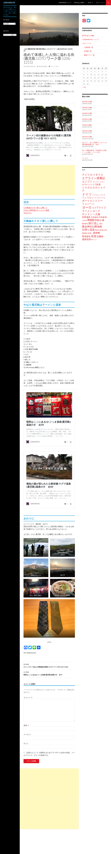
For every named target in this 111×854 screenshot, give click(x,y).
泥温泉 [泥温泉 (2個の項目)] (102, 230)
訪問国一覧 (88, 51)
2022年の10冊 (87, 113)
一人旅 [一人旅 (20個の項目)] (96, 214)
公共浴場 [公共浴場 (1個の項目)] (84, 220)
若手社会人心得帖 (79, 2)
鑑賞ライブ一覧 (89, 55)
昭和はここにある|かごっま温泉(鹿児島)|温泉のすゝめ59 (49, 673)
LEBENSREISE (9, 2)
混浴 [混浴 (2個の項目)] (105, 230)
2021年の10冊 (87, 131)
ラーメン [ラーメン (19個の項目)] (87, 210)
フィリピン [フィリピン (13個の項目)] (88, 197)
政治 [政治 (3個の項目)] (100, 223)
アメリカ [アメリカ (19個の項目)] (87, 174)
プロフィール (99, 2)
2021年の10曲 (87, 137)
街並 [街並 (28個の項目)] (93, 236)
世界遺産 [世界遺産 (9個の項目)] (86, 217)
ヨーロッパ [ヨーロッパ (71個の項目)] (90, 207)
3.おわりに (28, 213)
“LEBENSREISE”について (64, 2)
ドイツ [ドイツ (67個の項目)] (87, 194)
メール (27, 734)
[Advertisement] (49, 180)
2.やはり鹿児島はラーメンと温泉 (36, 210)
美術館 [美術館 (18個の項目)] (96, 232)
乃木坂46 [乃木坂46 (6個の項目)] (94, 217)
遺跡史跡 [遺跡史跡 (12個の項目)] (86, 239)
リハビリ (85, 158)
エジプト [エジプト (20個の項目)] (87, 181)
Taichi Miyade (42, 66)
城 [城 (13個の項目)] (103, 220)
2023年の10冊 (87, 102)
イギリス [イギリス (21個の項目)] (98, 174)
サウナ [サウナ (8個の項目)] (85, 184)
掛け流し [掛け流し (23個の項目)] (93, 223)
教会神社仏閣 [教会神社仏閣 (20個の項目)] (89, 226)
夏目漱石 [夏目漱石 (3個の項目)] (85, 223)
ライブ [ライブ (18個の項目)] (102, 207)
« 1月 (84, 87)
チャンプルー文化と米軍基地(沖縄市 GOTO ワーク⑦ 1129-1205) (49, 665)
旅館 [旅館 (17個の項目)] (99, 226)
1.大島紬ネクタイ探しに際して (35, 208)
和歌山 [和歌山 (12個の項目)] (98, 220)
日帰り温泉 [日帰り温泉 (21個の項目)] (88, 229)
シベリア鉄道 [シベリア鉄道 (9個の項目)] (94, 184)
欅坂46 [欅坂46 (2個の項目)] (97, 230)
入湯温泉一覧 (88, 47)
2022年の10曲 (87, 119)
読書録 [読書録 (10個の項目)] (100, 236)
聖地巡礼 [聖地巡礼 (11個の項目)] (86, 236)
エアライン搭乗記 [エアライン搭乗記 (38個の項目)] (93, 178)
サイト (26, 743)
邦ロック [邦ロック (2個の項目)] (94, 239)
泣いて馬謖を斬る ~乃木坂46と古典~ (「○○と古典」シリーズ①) (94, 151)
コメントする (54, 66)
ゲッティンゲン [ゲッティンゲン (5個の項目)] (99, 182)
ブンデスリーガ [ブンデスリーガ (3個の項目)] (99, 198)
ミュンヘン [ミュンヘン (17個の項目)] (88, 203)
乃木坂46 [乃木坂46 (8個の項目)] (103, 217)
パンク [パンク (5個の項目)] (102, 195)
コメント (28, 697)
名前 (26, 725)
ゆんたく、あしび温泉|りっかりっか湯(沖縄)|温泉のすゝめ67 (94, 143)
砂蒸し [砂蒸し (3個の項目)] (90, 233)
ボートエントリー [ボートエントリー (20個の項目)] (92, 200)
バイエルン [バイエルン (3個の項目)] (96, 195)
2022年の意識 (87, 125)
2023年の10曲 (87, 107)
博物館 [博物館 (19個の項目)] (91, 220)
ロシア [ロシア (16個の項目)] (96, 210)
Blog (89, 2)
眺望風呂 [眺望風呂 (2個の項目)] (85, 233)
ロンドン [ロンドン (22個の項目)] (87, 214)
